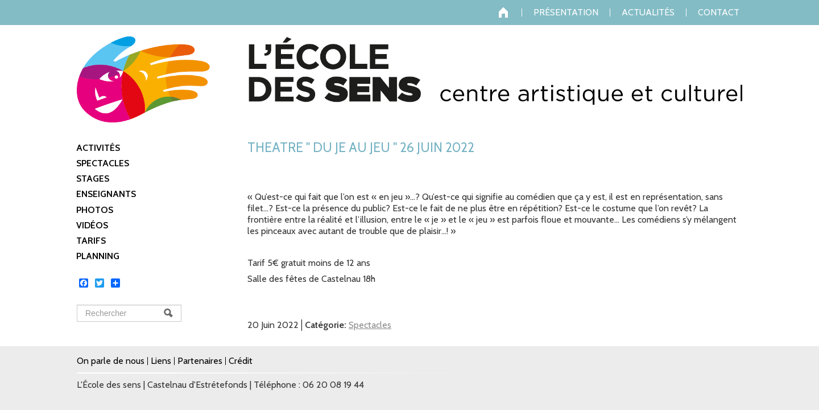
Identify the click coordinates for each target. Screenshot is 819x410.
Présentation (565, 13)
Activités (98, 147)
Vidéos (92, 225)
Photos (94, 209)
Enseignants (106, 193)
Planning (97, 256)
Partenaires (199, 361)
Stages (92, 178)
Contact (718, 13)
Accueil (510, 13)
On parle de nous (110, 361)
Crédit (241, 361)
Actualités (648, 13)
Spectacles (102, 163)
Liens (161, 361)
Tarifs (91, 240)
